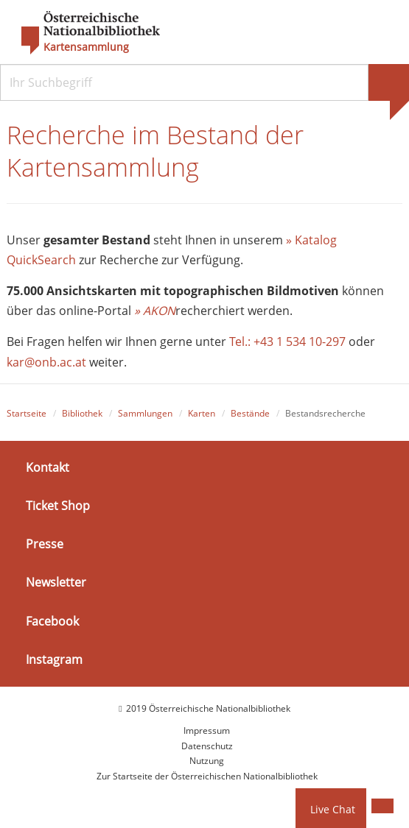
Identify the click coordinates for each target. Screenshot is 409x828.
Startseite (26, 413)
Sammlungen (145, 413)
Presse (44, 544)
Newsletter (56, 582)
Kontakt (47, 467)
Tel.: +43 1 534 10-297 (287, 341)
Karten (201, 413)
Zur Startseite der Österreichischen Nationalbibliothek (207, 776)
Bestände (250, 413)
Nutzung (206, 760)
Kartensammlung (86, 47)
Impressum (206, 730)
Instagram (54, 659)
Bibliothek (82, 413)
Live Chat (332, 809)
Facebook (52, 621)
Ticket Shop (58, 506)
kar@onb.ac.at (46, 362)
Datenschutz (207, 746)
